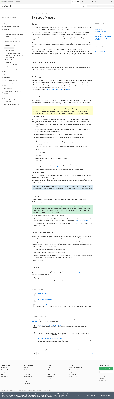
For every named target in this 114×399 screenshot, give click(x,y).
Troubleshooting (79, 6)
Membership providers (100, 31)
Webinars (49, 372)
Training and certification (75, 370)
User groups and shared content (103, 36)
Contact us (101, 378)
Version (33, 6)
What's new (3, 374)
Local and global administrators (102, 34)
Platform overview (100, 51)
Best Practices (68, 6)
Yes (34, 353)
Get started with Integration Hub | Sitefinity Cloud (50, 325)
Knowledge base (51, 376)
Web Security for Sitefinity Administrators (48, 332)
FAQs (48, 381)
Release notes (4, 376)
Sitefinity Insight (4, 370)
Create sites (77, 273)
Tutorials (58, 6)
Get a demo (98, 49)
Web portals (27, 381)
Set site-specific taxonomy (85, 353)
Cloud (25, 370)
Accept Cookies (91, 395)
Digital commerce (28, 376)
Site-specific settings (54, 166)
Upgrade (49, 378)
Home (33, 14)
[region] (57, 395)
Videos (48, 370)
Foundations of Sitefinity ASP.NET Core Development (50, 338)
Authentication (59, 89)
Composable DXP (28, 374)
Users (68, 89)
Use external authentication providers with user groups (52, 305)
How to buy (102, 376)
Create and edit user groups (45, 299)
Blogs (48, 367)
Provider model (51, 89)
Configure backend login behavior (101, 39)
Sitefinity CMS (4, 367)
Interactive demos (73, 374)
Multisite (38, 14)
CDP (25, 372)
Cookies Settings (106, 395)
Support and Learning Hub (75, 367)
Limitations (97, 42)
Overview (97, 26)
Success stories (51, 374)
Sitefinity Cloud (4, 372)
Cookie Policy (5, 396)
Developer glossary (74, 376)
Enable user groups (43, 293)
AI (24, 378)
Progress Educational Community (77, 372)
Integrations (27, 383)
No (39, 353)
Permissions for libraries (81, 220)
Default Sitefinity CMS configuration (100, 28)
